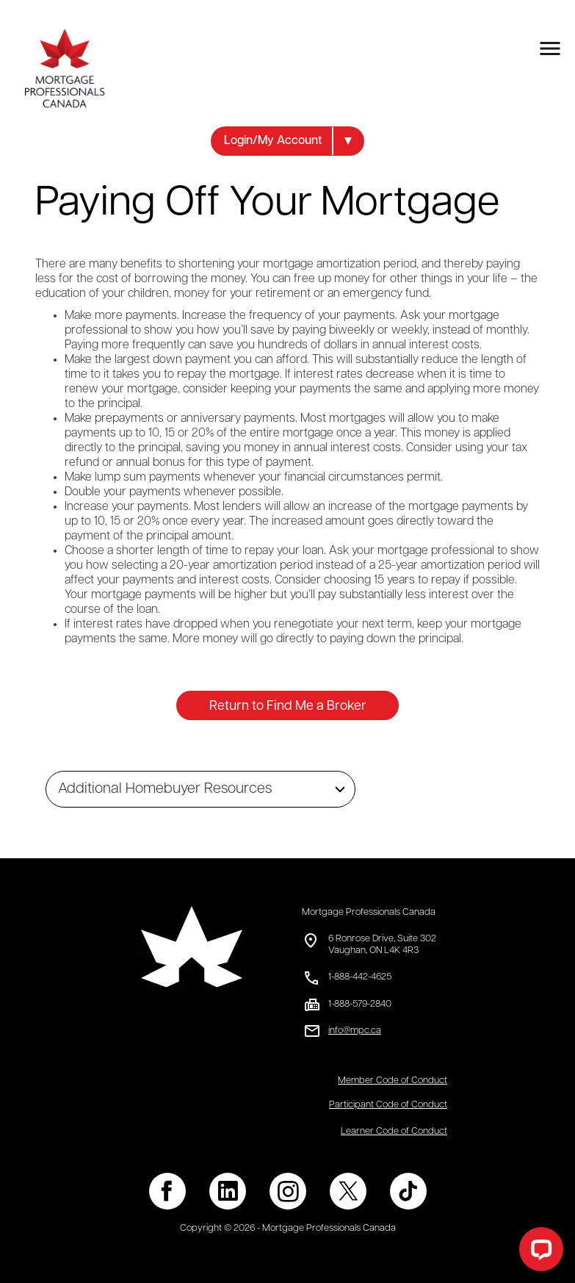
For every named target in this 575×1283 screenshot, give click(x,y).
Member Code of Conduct (392, 1080)
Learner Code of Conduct (394, 1131)
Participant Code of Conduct (388, 1105)
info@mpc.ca (354, 1030)
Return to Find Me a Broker (287, 707)
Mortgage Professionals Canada (368, 912)
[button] (287, 141)
